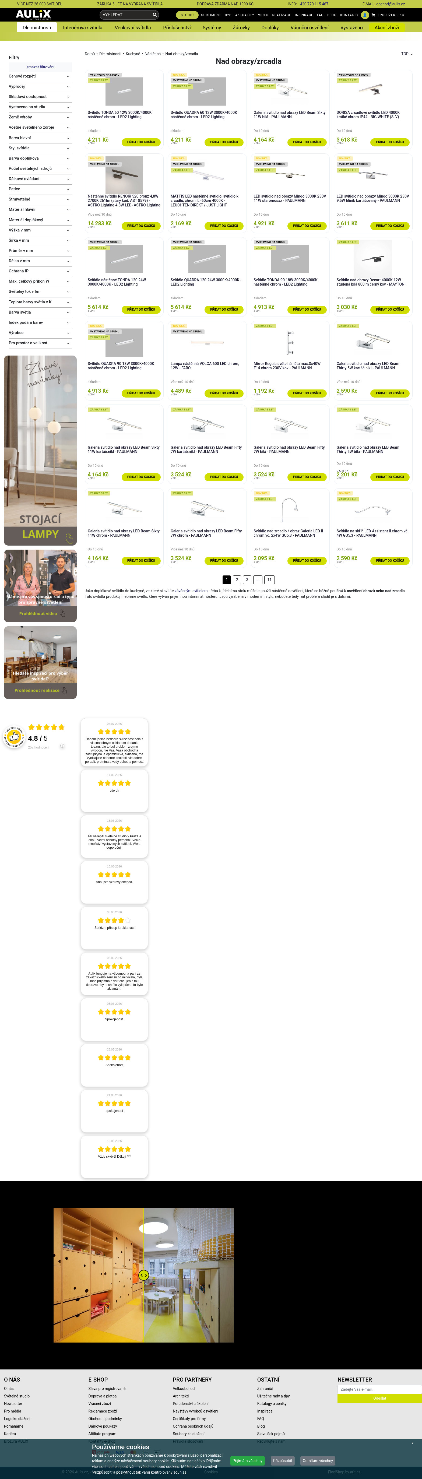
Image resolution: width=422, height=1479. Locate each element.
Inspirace (265, 1411)
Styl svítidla (19, 148)
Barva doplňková (24, 158)
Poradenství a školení (191, 1403)
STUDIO (187, 15)
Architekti (181, 1396)
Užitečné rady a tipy (273, 1396)
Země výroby (20, 117)
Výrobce (16, 332)
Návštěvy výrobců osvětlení (195, 1411)
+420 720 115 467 (313, 4)
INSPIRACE (304, 15)
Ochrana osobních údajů (193, 1426)
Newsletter (13, 1403)
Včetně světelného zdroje (31, 127)
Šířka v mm (19, 240)
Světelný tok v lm (24, 291)
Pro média (12, 1411)
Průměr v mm (21, 250)
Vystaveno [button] (351, 27)
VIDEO (263, 15)
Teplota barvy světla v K (30, 302)
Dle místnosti (110, 54)
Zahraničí (265, 1388)
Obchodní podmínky (105, 1419)
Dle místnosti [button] (37, 27)
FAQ (320, 15)
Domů (90, 54)
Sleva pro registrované (107, 1388)
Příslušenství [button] (177, 27)
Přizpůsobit (282, 1461)
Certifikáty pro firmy (189, 1419)
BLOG (331, 15)
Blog (261, 1426)
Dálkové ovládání (24, 178)
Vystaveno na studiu (27, 106)
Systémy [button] (212, 27)
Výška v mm (20, 230)
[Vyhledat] (155, 14)
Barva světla (20, 312)
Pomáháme (13, 1426)
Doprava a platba (103, 1396)
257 (39, 747)
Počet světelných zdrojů (30, 168)
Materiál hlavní (22, 209)
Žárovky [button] (241, 27)
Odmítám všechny (318, 1461)
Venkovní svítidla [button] (133, 27)
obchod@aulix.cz (390, 4)
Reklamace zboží (103, 1411)
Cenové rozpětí (22, 76)
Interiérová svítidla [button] (82, 27)
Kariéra (10, 1434)
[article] (114, 742)
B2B (228, 15)
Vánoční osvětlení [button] (310, 27)
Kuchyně (133, 54)
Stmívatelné (19, 199)
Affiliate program (103, 1434)
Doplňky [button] (270, 27)
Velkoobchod (184, 1388)
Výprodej (17, 86)
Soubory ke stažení (189, 1434)
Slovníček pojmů (271, 1434)
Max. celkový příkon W (29, 281)
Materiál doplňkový (26, 219)
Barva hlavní (20, 137)
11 (269, 580)
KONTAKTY (349, 15)
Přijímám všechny (247, 1461)
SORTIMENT (211, 15)
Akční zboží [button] (387, 27)
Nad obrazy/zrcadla (181, 54)
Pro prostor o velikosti (28, 342)
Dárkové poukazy (103, 1426)
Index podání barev (26, 322)
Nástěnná (153, 54)
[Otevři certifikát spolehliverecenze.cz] (46, 728)
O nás (9, 1388)
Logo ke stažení (17, 1419)
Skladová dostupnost (28, 96)
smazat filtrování (40, 67)
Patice (14, 189)
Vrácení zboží (100, 1403)
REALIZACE (281, 15)
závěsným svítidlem (191, 591)
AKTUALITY (244, 15)
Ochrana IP (19, 271)
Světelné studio (17, 1396)
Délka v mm (19, 260)
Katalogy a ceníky (272, 1403)
